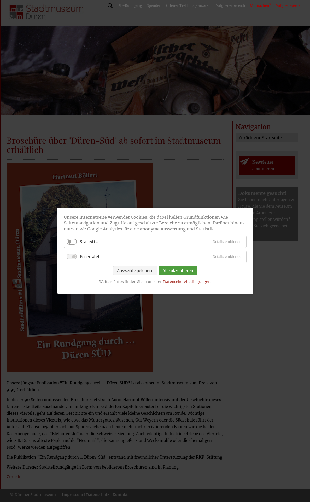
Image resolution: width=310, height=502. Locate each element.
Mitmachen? (260, 5)
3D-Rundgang (130, 5)
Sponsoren (201, 5)
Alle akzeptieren (177, 270)
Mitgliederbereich (230, 5)
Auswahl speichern (135, 270)
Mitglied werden (289, 5)
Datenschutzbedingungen (186, 281)
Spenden (154, 5)
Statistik (89, 242)
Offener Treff (177, 5)
